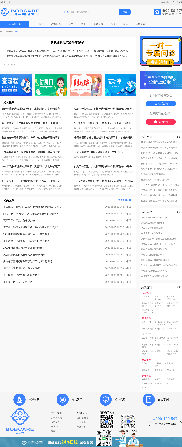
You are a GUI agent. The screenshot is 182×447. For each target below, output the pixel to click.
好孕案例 (56, 24)
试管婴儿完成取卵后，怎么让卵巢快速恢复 (160, 195)
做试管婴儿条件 (160, 339)
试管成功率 (171, 329)
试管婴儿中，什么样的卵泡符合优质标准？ (160, 190)
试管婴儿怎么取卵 (147, 352)
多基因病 (158, 379)
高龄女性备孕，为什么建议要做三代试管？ (160, 239)
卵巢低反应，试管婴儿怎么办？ (156, 180)
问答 (71, 24)
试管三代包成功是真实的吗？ (155, 271)
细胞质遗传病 (147, 383)
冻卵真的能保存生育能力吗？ (155, 218)
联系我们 (55, 426)
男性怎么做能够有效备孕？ (154, 223)
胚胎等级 (170, 363)
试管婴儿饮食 (147, 338)
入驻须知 (55, 422)
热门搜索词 (82, 418)
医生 (125, 24)
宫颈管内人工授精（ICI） (172, 298)
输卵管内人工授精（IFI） (172, 304)
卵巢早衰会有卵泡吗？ (151, 233)
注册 (8, 2)
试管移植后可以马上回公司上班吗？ (158, 244)
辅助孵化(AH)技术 (160, 364)
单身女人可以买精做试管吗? (154, 276)
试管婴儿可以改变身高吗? (153, 174)
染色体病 (170, 379)
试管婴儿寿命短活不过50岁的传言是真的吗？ (160, 265)
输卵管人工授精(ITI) (147, 304)
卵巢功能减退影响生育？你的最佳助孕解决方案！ (160, 142)
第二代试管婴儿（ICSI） (172, 323)
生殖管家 (140, 24)
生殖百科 (98, 24)
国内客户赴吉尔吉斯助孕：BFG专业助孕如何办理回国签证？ (160, 153)
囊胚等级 (145, 370)
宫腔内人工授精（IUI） (160, 304)
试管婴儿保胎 (160, 345)
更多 (178, 137)
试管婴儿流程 (160, 329)
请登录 (2, 2)
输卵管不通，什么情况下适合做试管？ (159, 169)
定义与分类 (146, 297)
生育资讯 (81, 422)
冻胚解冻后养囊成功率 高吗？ (155, 260)
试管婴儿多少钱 (172, 339)
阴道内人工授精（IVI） (160, 298)
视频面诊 (81, 426)
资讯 (83, 24)
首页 (41, 24)
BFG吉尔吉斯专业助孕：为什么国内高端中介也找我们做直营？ (160, 158)
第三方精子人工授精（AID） (148, 311)
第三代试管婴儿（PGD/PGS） (147, 331)
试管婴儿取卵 (172, 345)
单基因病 (145, 379)
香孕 (17, 31)
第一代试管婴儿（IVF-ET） (160, 323)
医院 (113, 24)
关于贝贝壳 (56, 418)
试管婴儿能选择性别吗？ (153, 255)
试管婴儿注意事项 (147, 346)
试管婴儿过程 (160, 351)
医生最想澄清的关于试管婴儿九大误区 (159, 201)
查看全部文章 (124, 200)
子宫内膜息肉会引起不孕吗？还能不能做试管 (160, 185)
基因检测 (158, 383)
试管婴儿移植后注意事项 (172, 352)
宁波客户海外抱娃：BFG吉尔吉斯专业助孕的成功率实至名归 (160, 148)
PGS (168, 383)
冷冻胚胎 (158, 370)
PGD (144, 388)
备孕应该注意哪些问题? (152, 228)
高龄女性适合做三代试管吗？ (155, 249)
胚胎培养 (145, 363)
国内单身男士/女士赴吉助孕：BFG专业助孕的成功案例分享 (160, 164)
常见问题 (170, 370)
